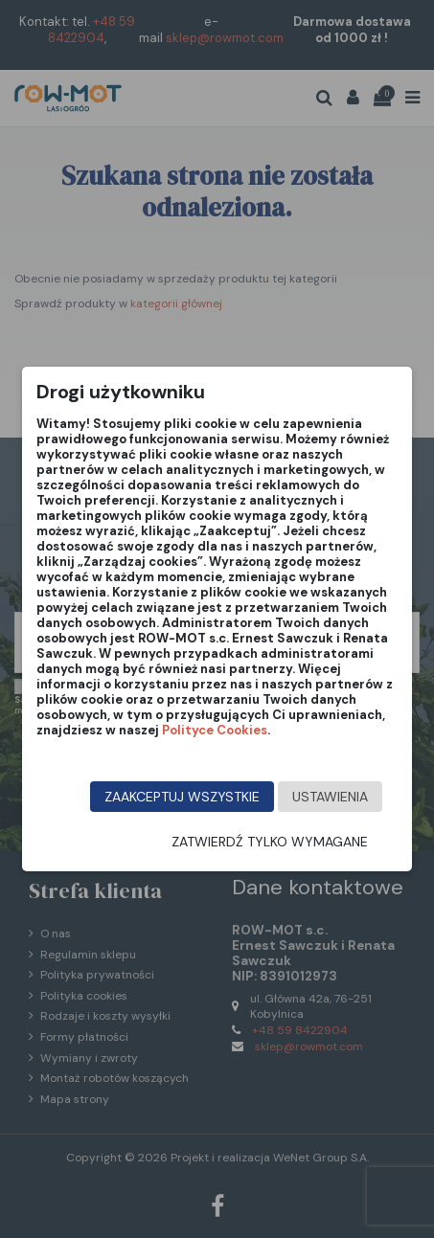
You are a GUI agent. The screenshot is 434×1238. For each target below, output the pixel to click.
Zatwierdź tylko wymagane (269, 841)
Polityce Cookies (214, 730)
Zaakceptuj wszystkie (182, 796)
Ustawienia (330, 796)
